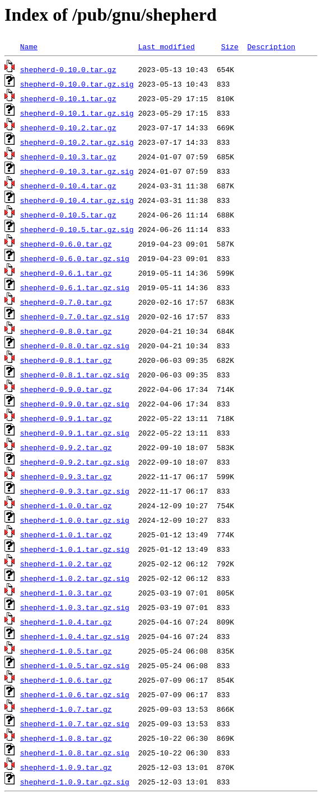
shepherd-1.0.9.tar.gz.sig (74, 782)
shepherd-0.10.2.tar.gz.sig (77, 142)
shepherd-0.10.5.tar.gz (68, 215)
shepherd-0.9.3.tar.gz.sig (74, 491)
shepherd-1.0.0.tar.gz (66, 505)
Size (230, 46)
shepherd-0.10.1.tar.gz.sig (77, 113)
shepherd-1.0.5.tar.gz (66, 651)
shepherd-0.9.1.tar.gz (66, 418)
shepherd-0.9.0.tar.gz (66, 389)
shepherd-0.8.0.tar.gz (66, 331)
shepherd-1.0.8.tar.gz (66, 738)
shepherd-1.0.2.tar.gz (66, 564)
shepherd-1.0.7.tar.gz (66, 709)
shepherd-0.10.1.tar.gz (68, 98)
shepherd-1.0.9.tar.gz (66, 767)
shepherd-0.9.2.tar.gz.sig (74, 462)
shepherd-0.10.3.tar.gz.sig (77, 171)
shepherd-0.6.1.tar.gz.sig (74, 287)
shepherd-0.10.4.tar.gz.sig (77, 200)
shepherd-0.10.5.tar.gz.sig (77, 229)
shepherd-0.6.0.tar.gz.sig (74, 258)
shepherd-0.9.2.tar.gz (66, 447)
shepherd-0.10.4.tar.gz (68, 186)
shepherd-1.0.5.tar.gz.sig (74, 665)
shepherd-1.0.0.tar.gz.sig (74, 520)
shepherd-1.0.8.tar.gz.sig (74, 753)
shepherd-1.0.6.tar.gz (66, 680)
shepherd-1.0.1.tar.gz (66, 534)
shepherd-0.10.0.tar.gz (68, 69)
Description (271, 46)
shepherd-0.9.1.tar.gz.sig (74, 433)
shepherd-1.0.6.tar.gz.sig (74, 694)
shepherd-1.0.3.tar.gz (66, 593)
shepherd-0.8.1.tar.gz (66, 360)
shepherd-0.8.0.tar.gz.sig (74, 346)
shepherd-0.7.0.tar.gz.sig (74, 316)
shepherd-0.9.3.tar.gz (66, 476)
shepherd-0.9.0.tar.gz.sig (74, 404)
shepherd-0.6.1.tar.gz (66, 273)
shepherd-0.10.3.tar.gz (68, 157)
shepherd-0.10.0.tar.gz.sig (77, 84)
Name (29, 46)
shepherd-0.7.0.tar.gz (66, 302)
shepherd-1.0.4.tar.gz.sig (74, 636)
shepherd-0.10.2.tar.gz (68, 127)
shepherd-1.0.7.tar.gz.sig (74, 723)
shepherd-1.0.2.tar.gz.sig (74, 578)
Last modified (166, 46)
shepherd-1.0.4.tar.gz (66, 622)
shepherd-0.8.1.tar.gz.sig (74, 375)
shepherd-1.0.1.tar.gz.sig (74, 549)
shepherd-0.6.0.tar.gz (66, 244)
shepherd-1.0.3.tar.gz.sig (74, 607)
